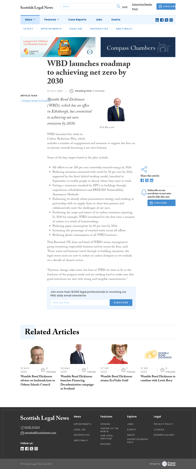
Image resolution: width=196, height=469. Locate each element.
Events (116, 19)
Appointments (51, 28)
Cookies (159, 429)
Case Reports (77, 19)
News (29, 19)
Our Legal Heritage (106, 437)
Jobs (99, 19)
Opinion (105, 424)
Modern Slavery (164, 434)
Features (50, 19)
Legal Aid (75, 28)
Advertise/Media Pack (137, 441)
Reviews (105, 444)
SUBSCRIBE (167, 6)
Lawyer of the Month (109, 430)
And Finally (124, 28)
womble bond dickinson (36, 101)
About (124, 7)
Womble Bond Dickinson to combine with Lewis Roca (157, 378)
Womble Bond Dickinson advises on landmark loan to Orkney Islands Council (37, 381)
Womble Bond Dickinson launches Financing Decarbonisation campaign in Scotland (77, 383)
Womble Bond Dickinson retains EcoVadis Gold (116, 378)
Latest (28, 28)
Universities (99, 28)
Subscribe (121, 302)
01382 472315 (32, 427)
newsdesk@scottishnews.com (40, 433)
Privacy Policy (163, 424)
